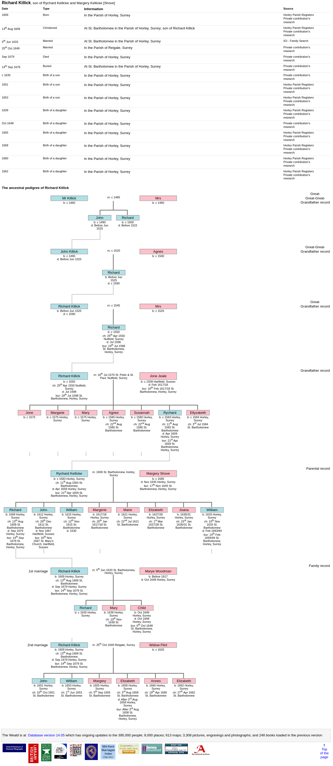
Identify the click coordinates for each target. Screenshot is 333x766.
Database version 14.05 (46, 735)
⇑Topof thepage (324, 751)
